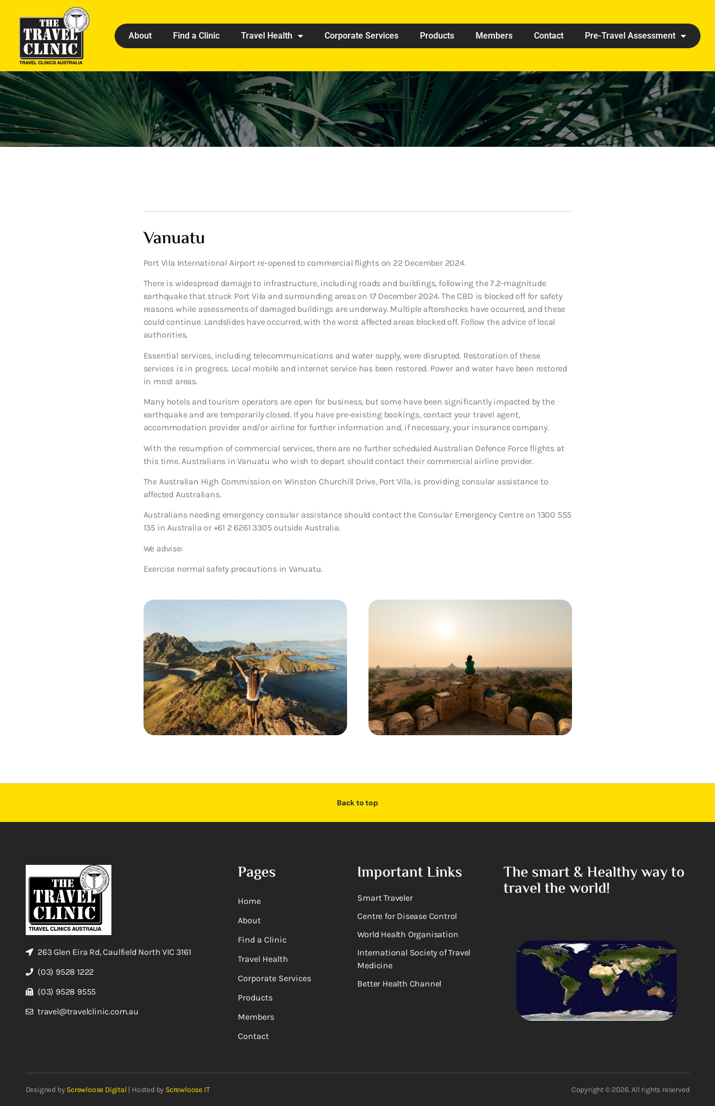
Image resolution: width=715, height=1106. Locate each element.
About (140, 36)
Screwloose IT (187, 1089)
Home (249, 901)
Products (437, 36)
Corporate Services (361, 36)
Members (494, 36)
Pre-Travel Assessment (635, 36)
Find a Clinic (196, 36)
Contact (548, 36)
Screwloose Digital (96, 1089)
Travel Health (272, 36)
